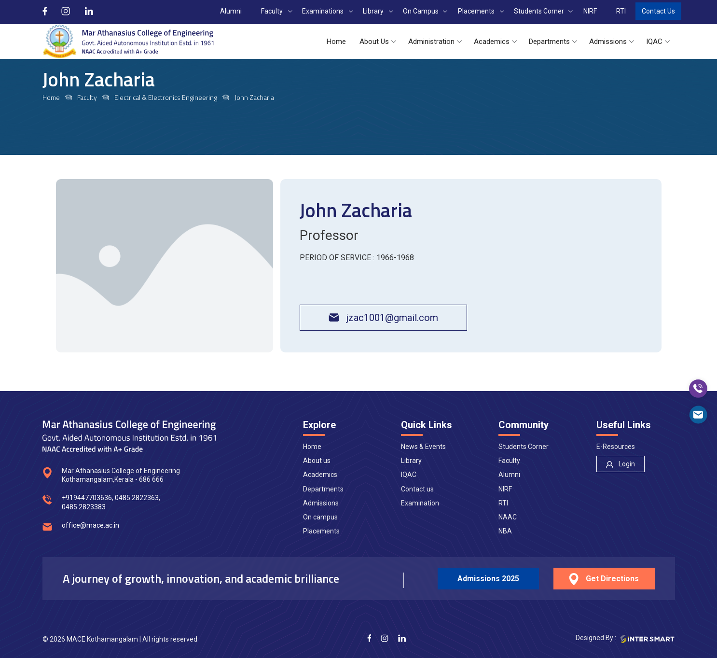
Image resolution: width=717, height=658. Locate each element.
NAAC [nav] (507, 517)
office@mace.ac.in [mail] (90, 525)
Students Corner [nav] (523, 446)
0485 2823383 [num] (84, 507)
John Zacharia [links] (254, 98)
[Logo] (128, 41)
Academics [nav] (320, 474)
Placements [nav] (321, 531)
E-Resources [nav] (615, 446)
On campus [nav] (320, 517)
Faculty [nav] (509, 460)
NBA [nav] (505, 531)
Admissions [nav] (321, 503)
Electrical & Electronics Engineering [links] (165, 98)
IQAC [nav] (408, 474)
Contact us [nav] (417, 489)
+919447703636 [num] (87, 498)
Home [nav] (312, 446)
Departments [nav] (323, 489)
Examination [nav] (420, 503)
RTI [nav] (503, 503)
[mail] (698, 415)
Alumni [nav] (509, 474)
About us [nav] (317, 460)
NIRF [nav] (505, 489)
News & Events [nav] (423, 446)
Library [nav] (411, 460)
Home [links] (51, 98)
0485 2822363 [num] (137, 498)
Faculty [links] (87, 98)
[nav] (620, 464)
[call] (698, 388)
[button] (336, 42)
